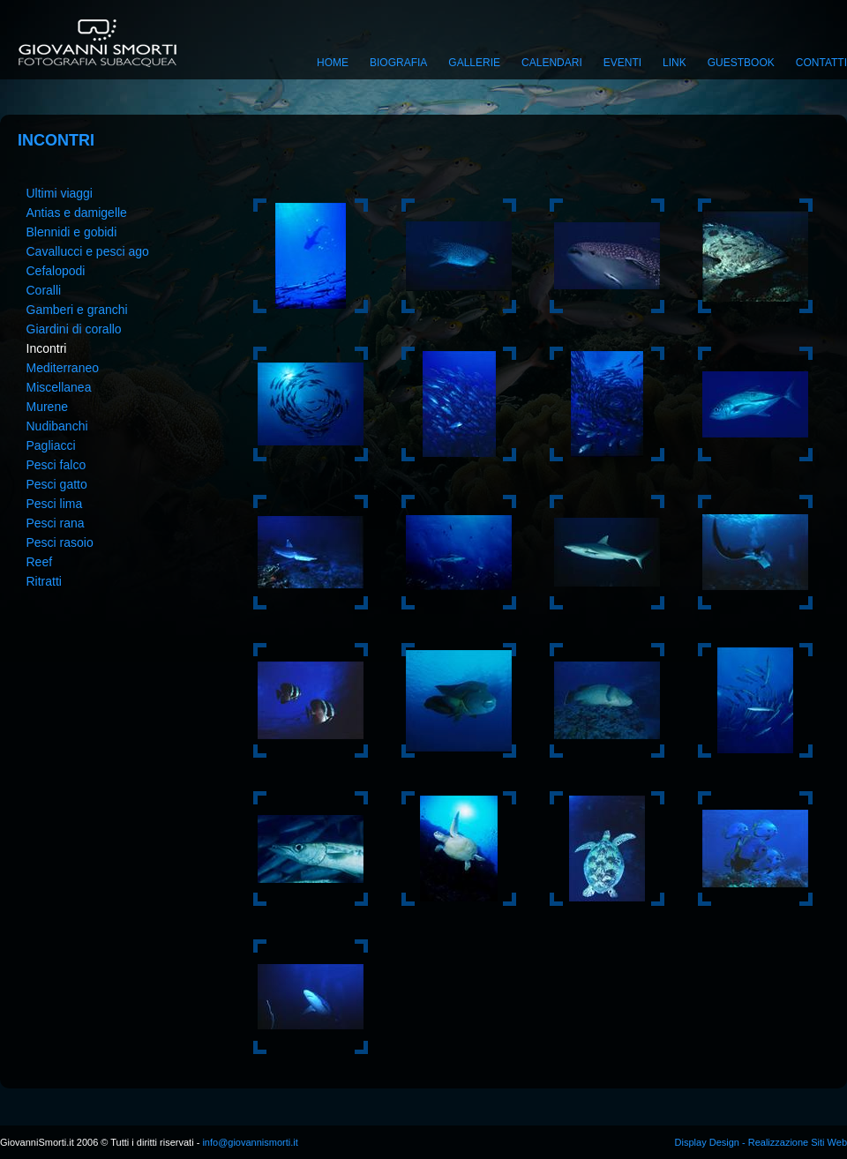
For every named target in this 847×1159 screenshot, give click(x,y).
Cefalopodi (56, 271)
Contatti (821, 62)
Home (333, 62)
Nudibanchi (57, 426)
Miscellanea (59, 387)
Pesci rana (55, 523)
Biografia (398, 62)
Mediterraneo (63, 368)
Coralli (44, 290)
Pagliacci (51, 445)
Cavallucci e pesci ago (87, 251)
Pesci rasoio (60, 542)
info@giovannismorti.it (248, 1142)
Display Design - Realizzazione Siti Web (761, 1142)
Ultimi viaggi (59, 193)
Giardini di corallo (74, 329)
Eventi (622, 62)
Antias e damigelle (76, 213)
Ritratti (44, 581)
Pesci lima (54, 504)
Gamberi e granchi (77, 310)
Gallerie (474, 62)
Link (674, 62)
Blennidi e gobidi (71, 232)
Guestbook (741, 62)
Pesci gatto (56, 484)
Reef (39, 562)
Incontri (46, 348)
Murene (47, 407)
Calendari (551, 62)
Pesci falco (56, 465)
